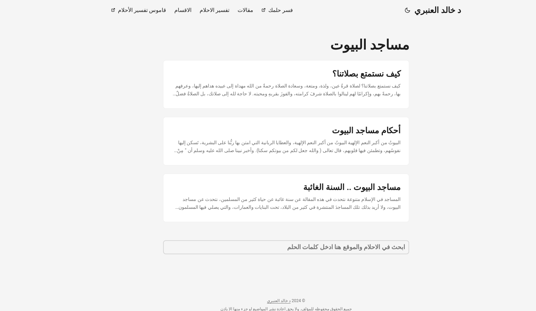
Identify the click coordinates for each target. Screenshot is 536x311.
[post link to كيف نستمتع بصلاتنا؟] (268, 84)
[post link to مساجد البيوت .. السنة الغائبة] (268, 198)
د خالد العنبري (419, 10)
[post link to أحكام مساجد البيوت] (268, 141)
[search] (268, 247)
